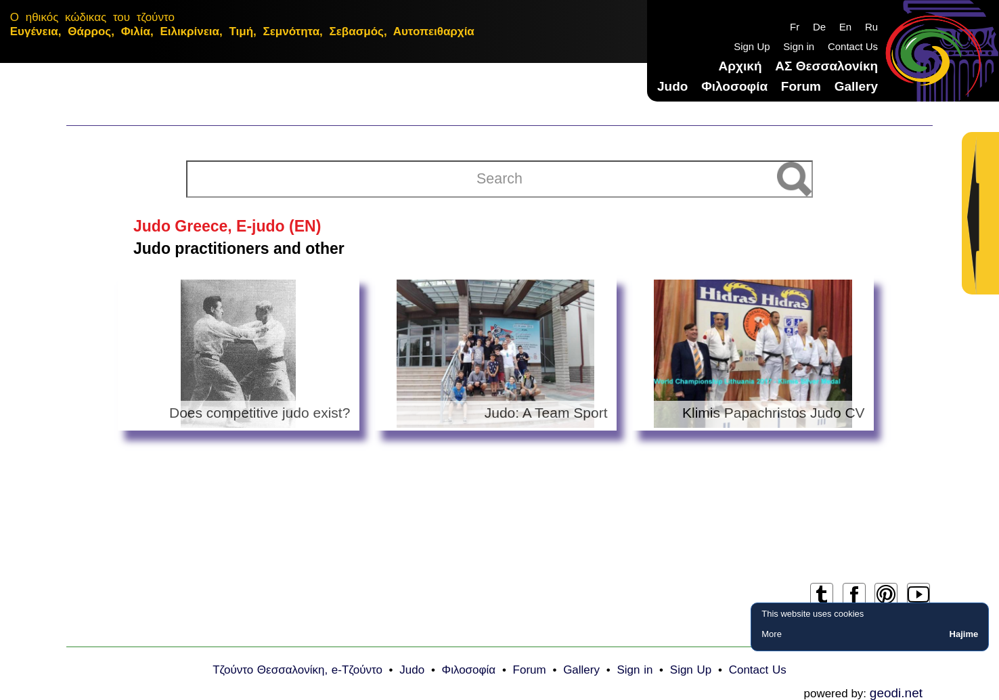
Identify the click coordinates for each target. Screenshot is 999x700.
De (819, 26)
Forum (801, 86)
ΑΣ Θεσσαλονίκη (826, 66)
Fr (794, 26)
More (771, 634)
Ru (871, 26)
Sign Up (752, 46)
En (845, 26)
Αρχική (740, 66)
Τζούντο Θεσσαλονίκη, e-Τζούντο (297, 669)
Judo (672, 86)
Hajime (964, 634)
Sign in (798, 46)
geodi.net (896, 693)
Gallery (856, 86)
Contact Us (853, 46)
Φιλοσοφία (734, 86)
